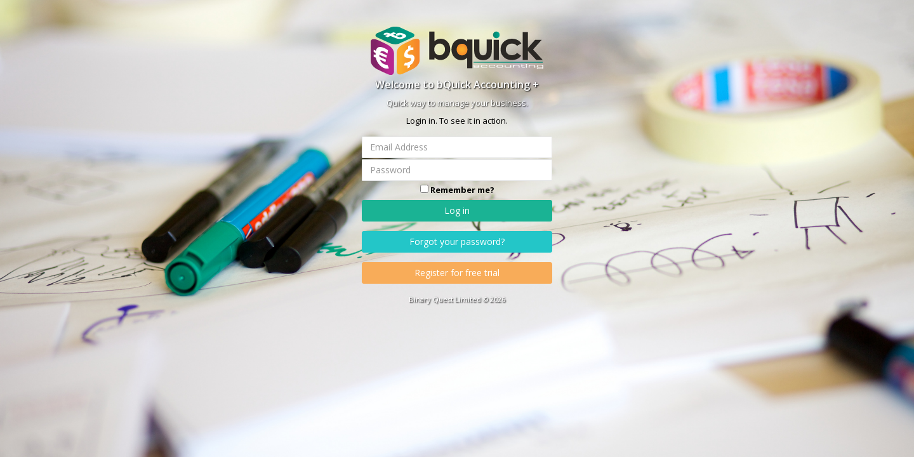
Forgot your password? (457, 241)
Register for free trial (457, 273)
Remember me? (462, 189)
